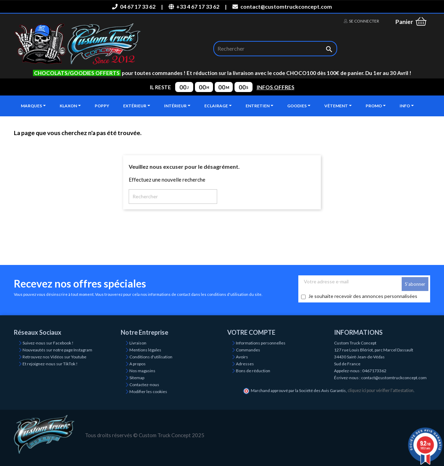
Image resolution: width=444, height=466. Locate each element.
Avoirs (242, 356)
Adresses (245, 363)
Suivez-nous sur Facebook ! (48, 343)
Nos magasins (142, 370)
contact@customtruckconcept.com (282, 6)
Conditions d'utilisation (150, 356)
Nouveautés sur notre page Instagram (57, 349)
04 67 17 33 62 (133, 6)
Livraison (137, 343)
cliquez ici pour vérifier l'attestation (380, 390)
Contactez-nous (144, 384)
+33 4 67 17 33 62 (194, 6)
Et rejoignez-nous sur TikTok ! (50, 363)
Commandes (248, 349)
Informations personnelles (260, 343)
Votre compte (251, 332)
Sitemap (136, 377)
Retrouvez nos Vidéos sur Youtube (54, 356)
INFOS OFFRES (275, 87)
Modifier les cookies (148, 391)
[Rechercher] (275, 48)
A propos (137, 363)
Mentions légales (145, 349)
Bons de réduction (253, 370)
